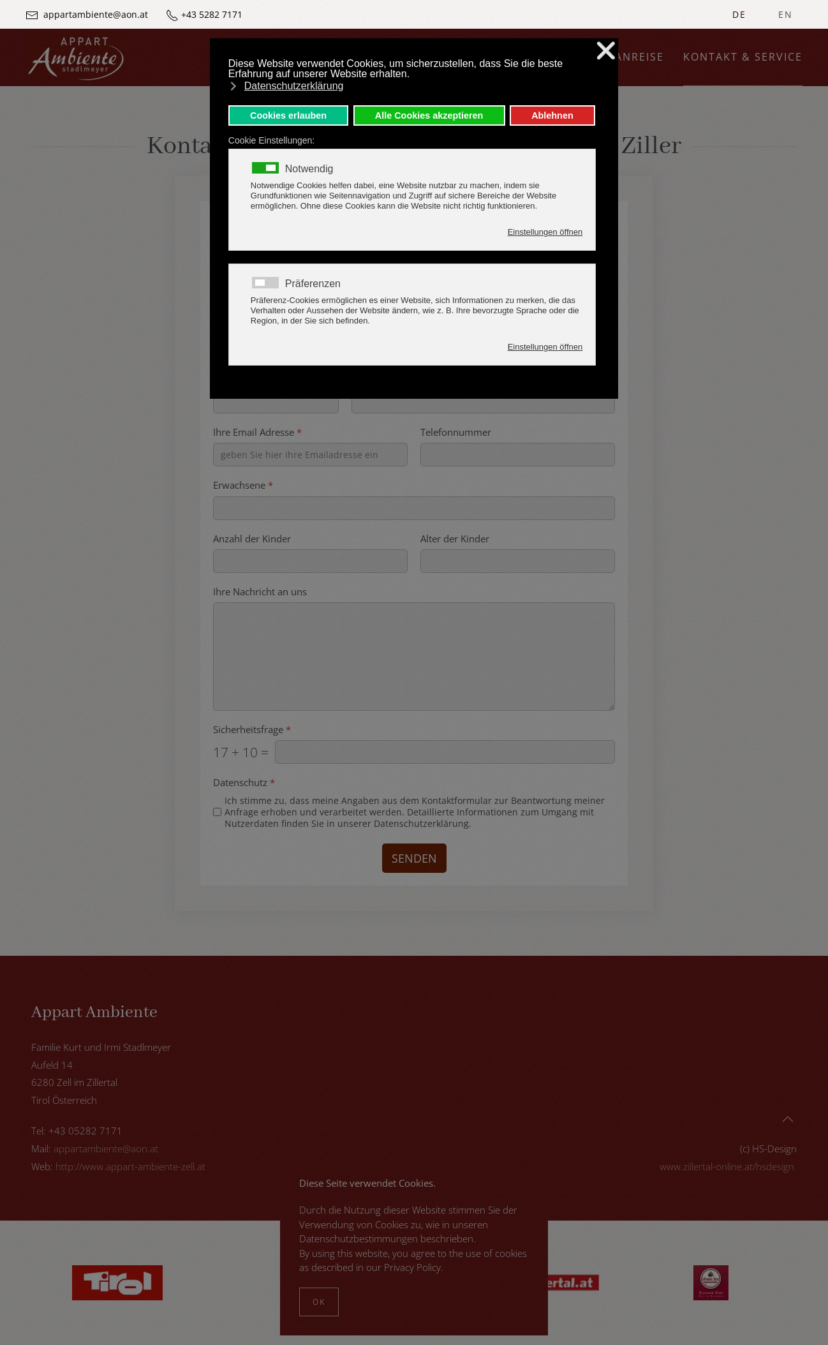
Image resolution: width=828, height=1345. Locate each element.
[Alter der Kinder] (517, 561)
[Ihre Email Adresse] (310, 455)
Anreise (639, 57)
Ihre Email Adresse (257, 432)
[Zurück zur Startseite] (76, 57)
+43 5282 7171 (211, 14)
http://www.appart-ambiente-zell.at (130, 1166)
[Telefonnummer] (517, 455)
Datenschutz (244, 783)
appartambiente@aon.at (95, 14)
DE (739, 14)
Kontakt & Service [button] (742, 57)
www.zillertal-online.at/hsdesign (727, 1166)
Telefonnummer (455, 432)
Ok (319, 1302)
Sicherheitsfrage (252, 730)
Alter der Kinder (454, 539)
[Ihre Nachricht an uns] (414, 656)
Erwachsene (243, 486)
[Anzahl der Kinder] (310, 561)
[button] (788, 1119)
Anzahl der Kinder (252, 539)
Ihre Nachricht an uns (260, 592)
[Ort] (483, 401)
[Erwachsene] (414, 508)
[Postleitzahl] (276, 401)
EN (785, 14)
